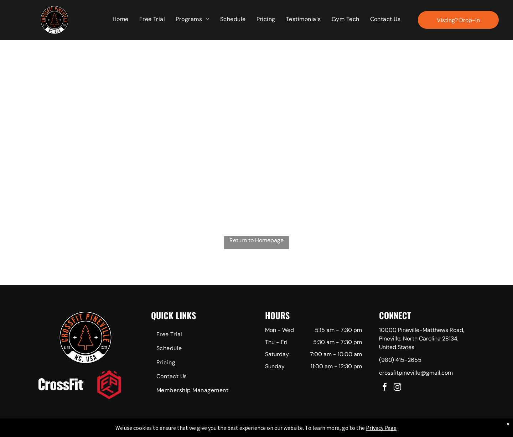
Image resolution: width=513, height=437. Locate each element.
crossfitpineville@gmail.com (416, 372)
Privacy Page (381, 427)
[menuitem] (120, 19)
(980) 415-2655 (400, 360)
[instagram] (397, 388)
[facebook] (384, 388)
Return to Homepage (256, 240)
